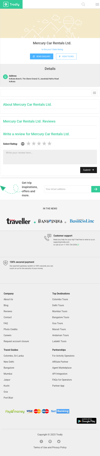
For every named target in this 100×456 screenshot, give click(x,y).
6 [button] (56, 222)
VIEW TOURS (66, 56)
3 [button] (43, 222)
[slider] (39, 143)
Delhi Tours (58, 305)
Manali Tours (59, 329)
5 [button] (52, 222)
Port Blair (8, 397)
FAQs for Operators (62, 379)
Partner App (58, 385)
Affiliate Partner (60, 361)
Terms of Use (40, 447)
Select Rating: (10, 144)
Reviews (8, 311)
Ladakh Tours (59, 341)
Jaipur (7, 379)
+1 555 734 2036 (71, 245)
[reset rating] (22, 144)
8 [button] (65, 222)
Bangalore (9, 367)
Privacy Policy (59, 447)
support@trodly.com (61, 242)
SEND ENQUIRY (41, 56)
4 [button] (47, 222)
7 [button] (61, 222)
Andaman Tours (60, 335)
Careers (7, 335)
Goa (6, 391)
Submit (88, 170)
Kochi (6, 385)
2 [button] (39, 222)
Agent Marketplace (61, 367)
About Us (8, 299)
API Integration (59, 373)
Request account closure (16, 341)
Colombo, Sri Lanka (14, 355)
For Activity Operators (63, 355)
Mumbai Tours (59, 311)
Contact (8, 317)
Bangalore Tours (60, 317)
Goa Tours (57, 323)
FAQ (6, 323)
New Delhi (9, 361)
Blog (6, 305)
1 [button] (34, 222)
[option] (50, 31)
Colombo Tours (60, 299)
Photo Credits (10, 329)
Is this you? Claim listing (52, 49)
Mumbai (8, 373)
